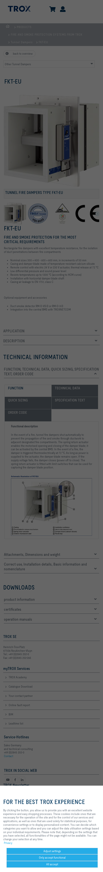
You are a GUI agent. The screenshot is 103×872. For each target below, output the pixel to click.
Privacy (8, 843)
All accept (52, 864)
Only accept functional (52, 857)
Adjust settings (52, 851)
